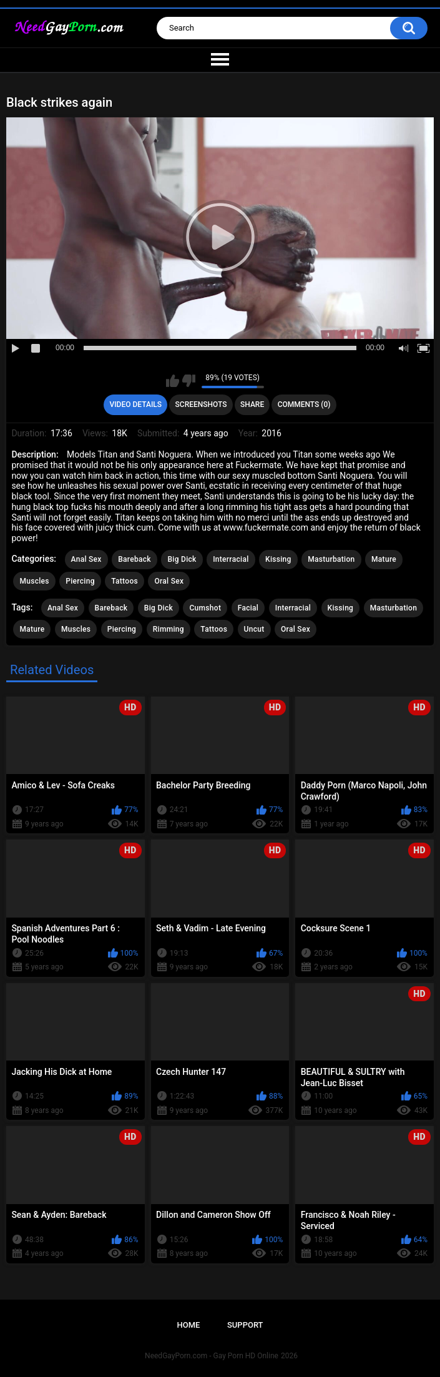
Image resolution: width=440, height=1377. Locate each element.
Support (245, 1325)
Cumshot (205, 608)
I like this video (172, 381)
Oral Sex (168, 581)
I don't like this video (188, 381)
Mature (383, 559)
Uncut (254, 629)
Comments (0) (304, 404)
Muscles (34, 581)
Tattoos (124, 581)
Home (188, 1325)
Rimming (168, 629)
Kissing (278, 559)
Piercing (80, 581)
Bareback (134, 559)
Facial (248, 608)
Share (252, 404)
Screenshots (201, 404)
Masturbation (331, 559)
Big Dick (181, 559)
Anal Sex (86, 559)
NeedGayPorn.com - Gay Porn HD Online (211, 1355)
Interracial (230, 559)
